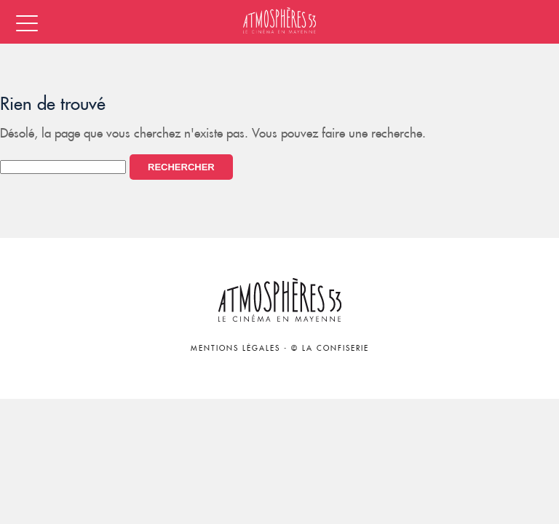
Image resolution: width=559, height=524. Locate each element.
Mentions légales (235, 348)
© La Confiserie (330, 348)
